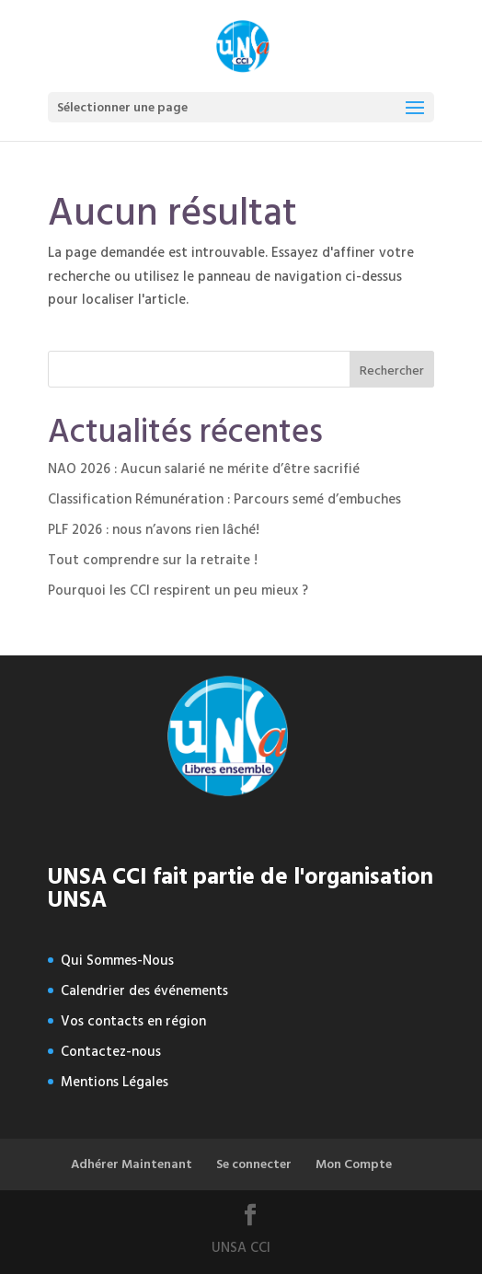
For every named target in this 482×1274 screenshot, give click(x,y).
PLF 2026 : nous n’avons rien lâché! (153, 529)
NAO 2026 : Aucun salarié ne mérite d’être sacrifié (204, 469)
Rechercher (392, 370)
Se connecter (254, 1164)
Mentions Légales (114, 1082)
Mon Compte (354, 1164)
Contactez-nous (111, 1051)
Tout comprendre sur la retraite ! (153, 560)
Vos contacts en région (133, 1021)
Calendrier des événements (144, 990)
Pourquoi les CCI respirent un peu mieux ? (178, 590)
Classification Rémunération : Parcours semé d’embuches (224, 499)
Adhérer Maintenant (131, 1164)
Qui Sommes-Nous (117, 960)
